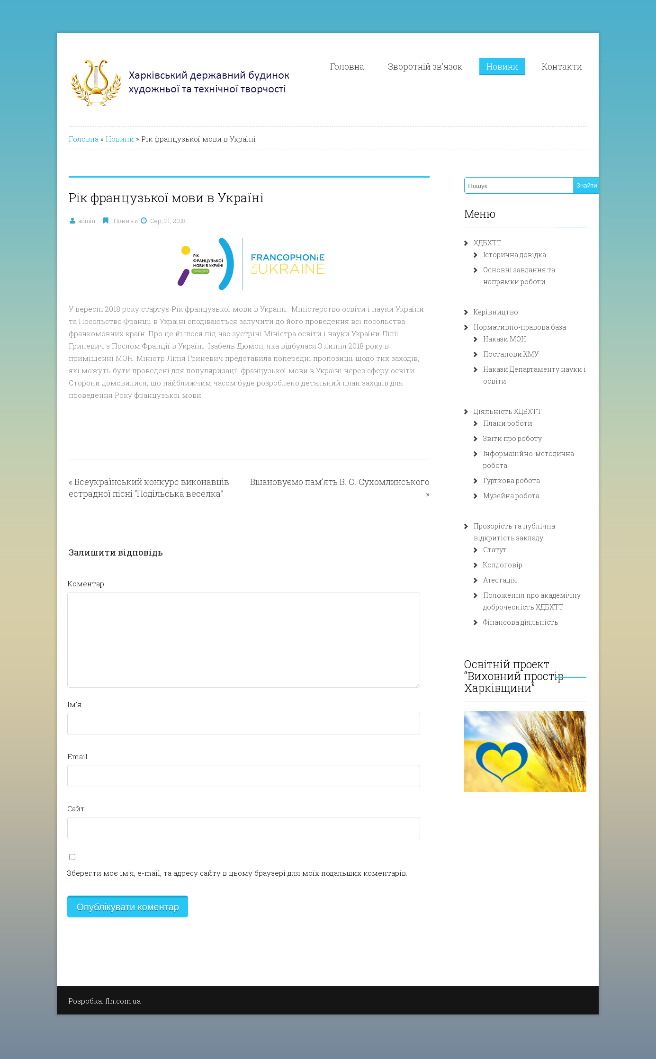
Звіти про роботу (522, 438)
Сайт (50, 796)
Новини (526, 66)
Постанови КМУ (521, 354)
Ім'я (49, 692)
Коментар (60, 571)
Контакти (586, 66)
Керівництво (506, 311)
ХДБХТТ (498, 242)
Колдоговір (512, 552)
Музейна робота (521, 483)
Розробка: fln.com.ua (79, 988)
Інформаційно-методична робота (551, 453)
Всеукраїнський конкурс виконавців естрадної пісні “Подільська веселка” (123, 475)
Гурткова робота (521, 468)
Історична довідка (524, 254)
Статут (505, 537)
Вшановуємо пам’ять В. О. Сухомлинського (344, 469)
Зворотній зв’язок (449, 66)
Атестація (510, 568)
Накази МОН (514, 338)
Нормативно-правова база (530, 327)
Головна (371, 66)
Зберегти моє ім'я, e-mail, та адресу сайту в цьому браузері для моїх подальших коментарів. (212, 860)
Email (52, 744)
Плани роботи (517, 423)
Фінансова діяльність (530, 610)
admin (61, 220)
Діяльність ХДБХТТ (518, 411)
